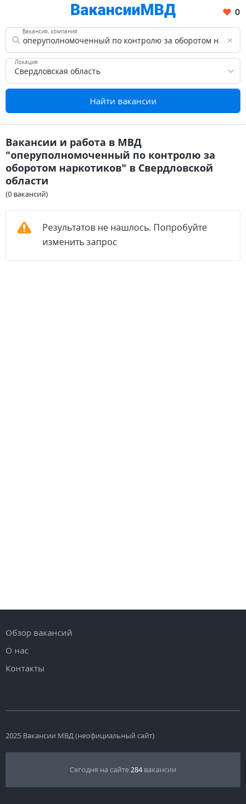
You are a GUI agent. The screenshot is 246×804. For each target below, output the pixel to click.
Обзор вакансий (39, 632)
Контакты (25, 668)
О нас (17, 650)
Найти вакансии (123, 100)
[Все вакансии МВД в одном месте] (123, 12)
